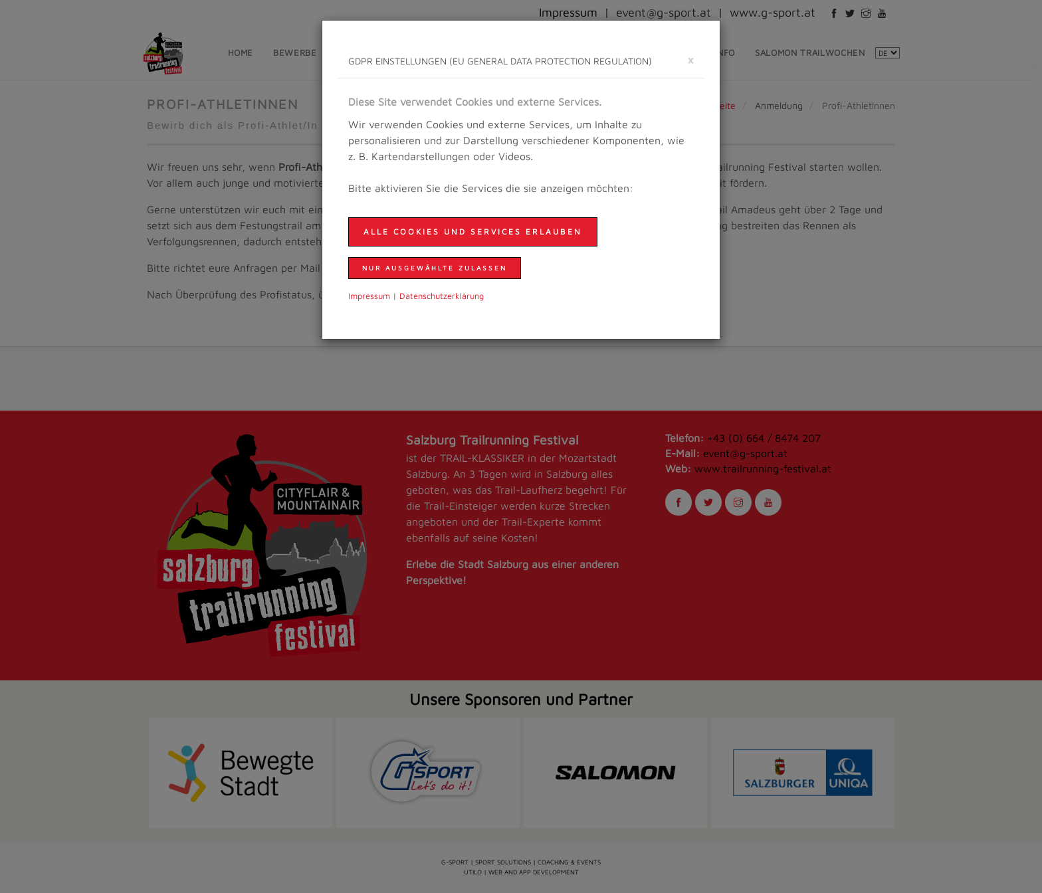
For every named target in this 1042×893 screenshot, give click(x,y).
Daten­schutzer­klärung (441, 296)
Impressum (369, 296)
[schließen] (690, 59)
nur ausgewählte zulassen (434, 268)
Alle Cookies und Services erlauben (473, 232)
